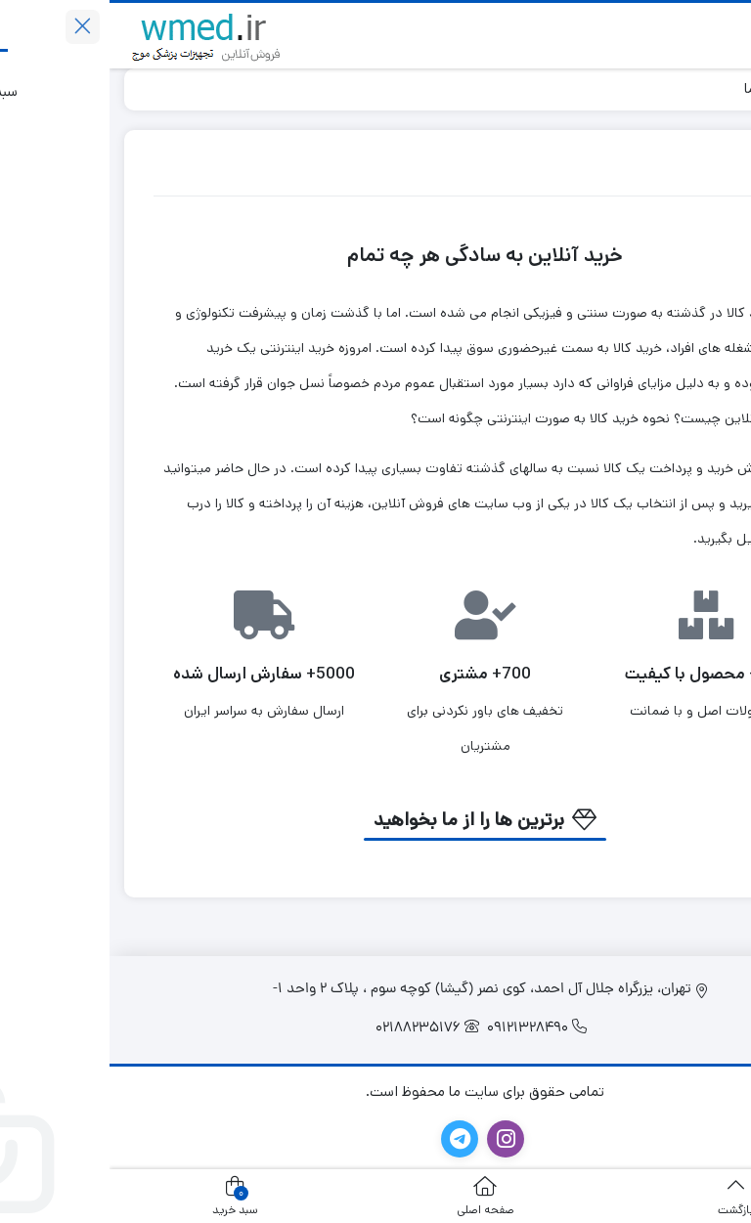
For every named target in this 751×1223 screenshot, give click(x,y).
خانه (713, 88)
